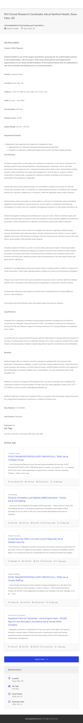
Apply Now (41, 659)
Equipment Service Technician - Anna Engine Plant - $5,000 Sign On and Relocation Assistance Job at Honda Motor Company (37, 621)
